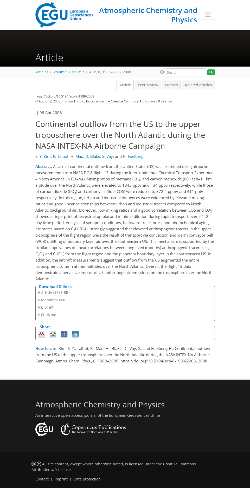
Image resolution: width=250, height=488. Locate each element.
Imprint (61, 479)
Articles (41, 72)
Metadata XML (53, 299)
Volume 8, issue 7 (69, 72)
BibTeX (47, 307)
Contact (42, 479)
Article (125, 85)
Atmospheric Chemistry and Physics (148, 14)
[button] (162, 72)
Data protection (87, 479)
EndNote (48, 314)
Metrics (171, 85)
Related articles (198, 85)
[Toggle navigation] (208, 15)
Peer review (148, 85)
